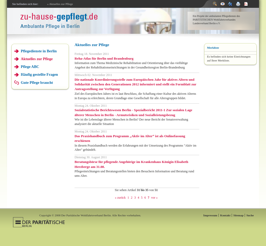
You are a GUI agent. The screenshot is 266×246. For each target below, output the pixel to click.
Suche (250, 215)
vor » (154, 197)
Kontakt (225, 215)
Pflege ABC (30, 67)
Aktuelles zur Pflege (37, 59)
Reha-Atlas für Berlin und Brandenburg (104, 58)
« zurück (120, 197)
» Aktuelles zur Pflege (60, 3)
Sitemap (238, 215)
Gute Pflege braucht (37, 82)
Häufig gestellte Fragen (39, 74)
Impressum (210, 215)
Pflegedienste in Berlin (39, 51)
